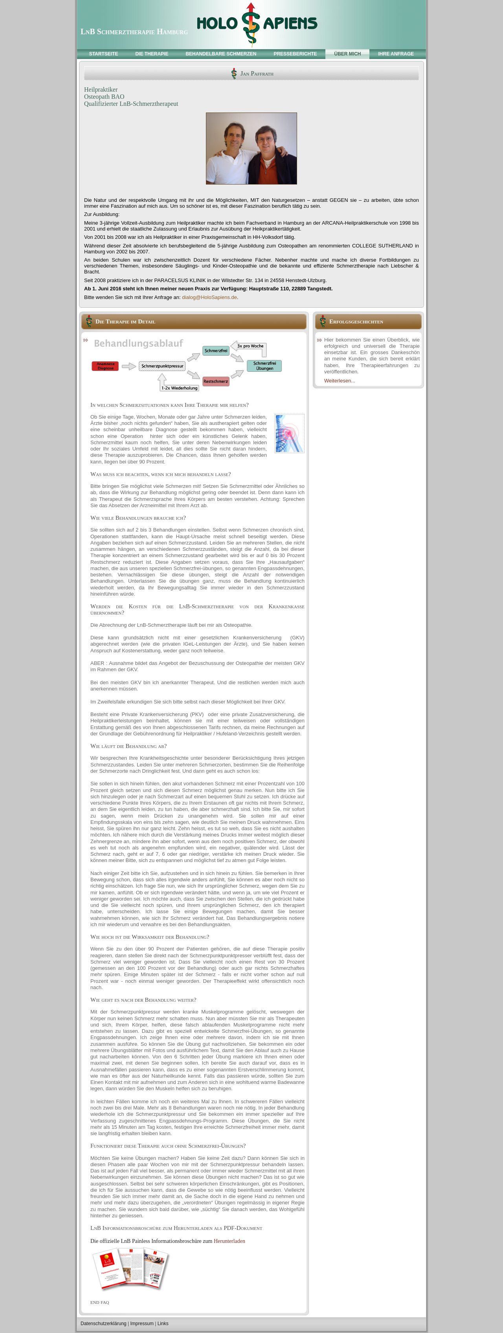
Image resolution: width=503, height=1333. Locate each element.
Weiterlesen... (339, 381)
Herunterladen (229, 1241)
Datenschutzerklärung (104, 1323)
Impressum (142, 1323)
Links (163, 1323)
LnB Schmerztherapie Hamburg (134, 31)
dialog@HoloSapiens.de (209, 297)
